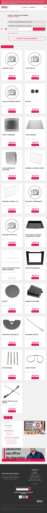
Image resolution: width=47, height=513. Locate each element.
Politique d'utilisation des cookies (37, 508)
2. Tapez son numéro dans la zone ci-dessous (20, 26)
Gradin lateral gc (10, 201)
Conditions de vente (12, 508)
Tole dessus (30, 135)
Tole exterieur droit (11, 101)
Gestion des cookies (14, 509)
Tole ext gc (30, 68)
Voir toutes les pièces (13, 33)
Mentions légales (20, 508)
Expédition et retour (27, 508)
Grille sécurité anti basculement (11, 268)
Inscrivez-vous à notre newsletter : (23, 487)
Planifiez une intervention (26, 38)
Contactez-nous (35, 483)
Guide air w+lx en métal (9, 402)
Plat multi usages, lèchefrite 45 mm (33, 235)
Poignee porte (31, 334)
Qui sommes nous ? (4, 508)
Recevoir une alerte (12, 278)
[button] (1, 29)
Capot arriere (8, 135)
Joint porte (30, 368)
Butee (28, 101)
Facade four (7, 68)
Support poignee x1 (10, 334)
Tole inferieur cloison (8, 169)
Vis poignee (7, 368)
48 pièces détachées (7, 46)
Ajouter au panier (12, 78)
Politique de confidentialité (5, 509)
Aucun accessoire (19, 46)
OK (29, 489)
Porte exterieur (32, 268)
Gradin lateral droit (34, 168)
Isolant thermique (33, 201)
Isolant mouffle (9, 235)
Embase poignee (32, 301)
